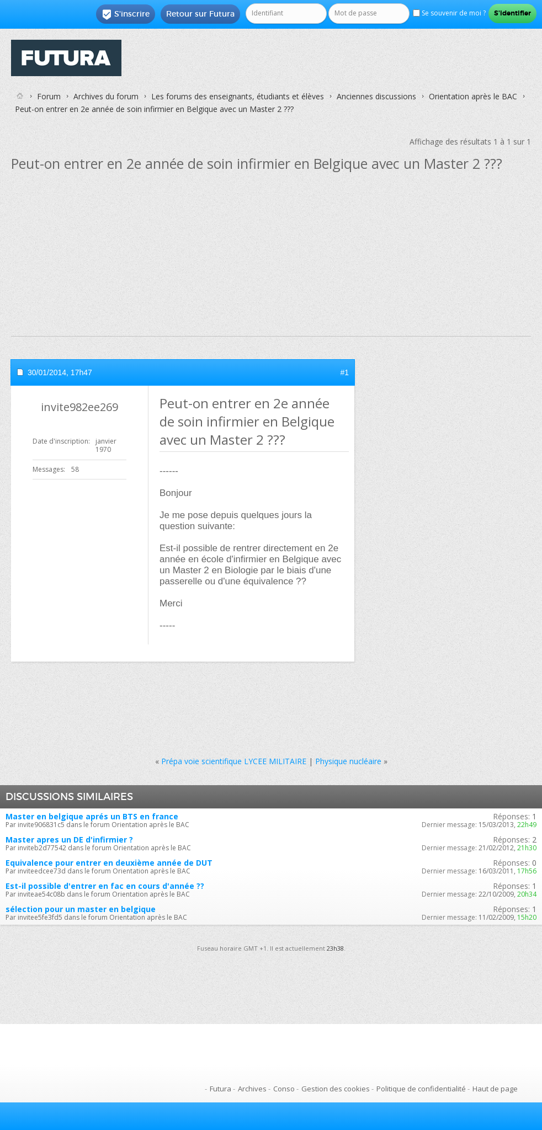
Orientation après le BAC (473, 96)
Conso (284, 1089)
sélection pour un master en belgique (81, 909)
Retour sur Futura (200, 14)
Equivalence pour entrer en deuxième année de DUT (109, 862)
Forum (49, 96)
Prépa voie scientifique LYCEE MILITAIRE (233, 761)
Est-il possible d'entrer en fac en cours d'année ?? (105, 886)
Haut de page (495, 1089)
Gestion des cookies (335, 1089)
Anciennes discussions (376, 96)
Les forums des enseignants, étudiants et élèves (237, 96)
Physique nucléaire (348, 761)
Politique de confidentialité (421, 1089)
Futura (220, 1089)
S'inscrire (126, 14)
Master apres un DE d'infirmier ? (69, 839)
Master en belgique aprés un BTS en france (92, 816)
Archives (252, 1089)
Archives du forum (106, 96)
